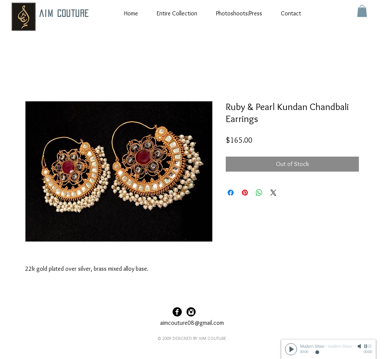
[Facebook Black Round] (177, 312)
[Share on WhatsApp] (259, 192)
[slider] (368, 346)
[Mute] (360, 346)
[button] (362, 11)
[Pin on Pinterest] (244, 192)
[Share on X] (273, 192)
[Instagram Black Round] (191, 312)
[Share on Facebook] (230, 192)
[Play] (291, 349)
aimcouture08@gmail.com (192, 322)
